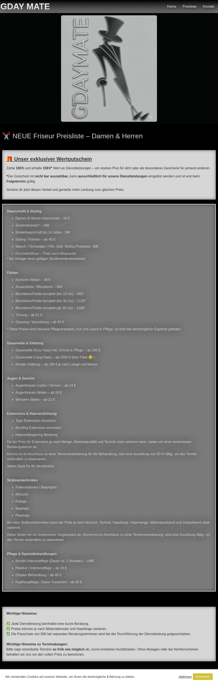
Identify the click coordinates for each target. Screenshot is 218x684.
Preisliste (189, 6)
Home (171, 6)
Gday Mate (25, 6)
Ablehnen (185, 676)
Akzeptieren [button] (202, 676)
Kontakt (208, 6)
